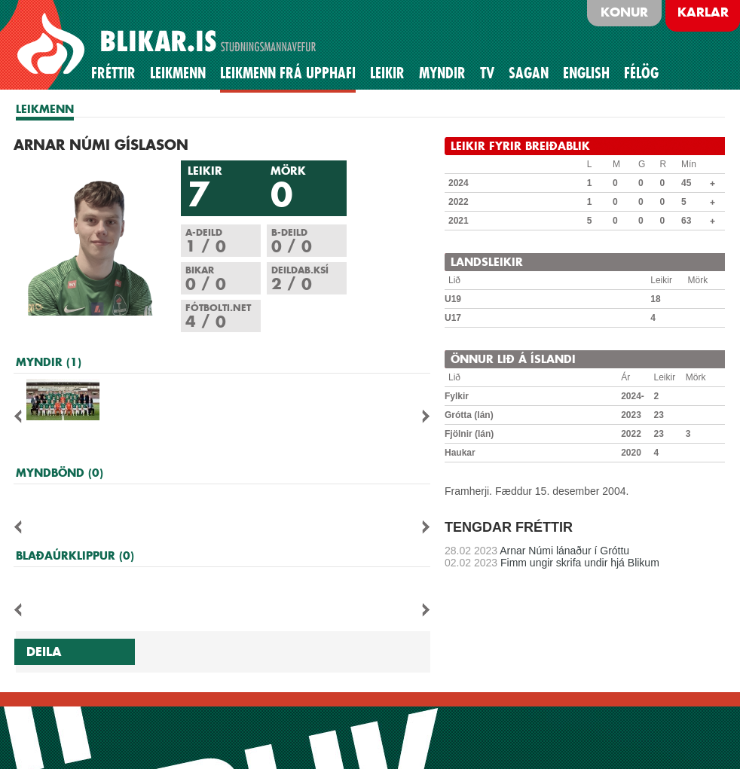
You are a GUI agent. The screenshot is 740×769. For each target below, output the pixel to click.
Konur (624, 12)
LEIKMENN (45, 109)
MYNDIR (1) (48, 362)
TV (487, 73)
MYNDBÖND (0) (59, 472)
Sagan (529, 73)
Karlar (703, 12)
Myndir (442, 73)
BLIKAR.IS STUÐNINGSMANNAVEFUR (169, 44)
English (586, 73)
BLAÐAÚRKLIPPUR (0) (75, 555)
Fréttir (113, 73)
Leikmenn (178, 73)
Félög (641, 73)
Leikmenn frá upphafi (288, 73)
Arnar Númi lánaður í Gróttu (537, 551)
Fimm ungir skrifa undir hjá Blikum (552, 563)
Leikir (387, 73)
